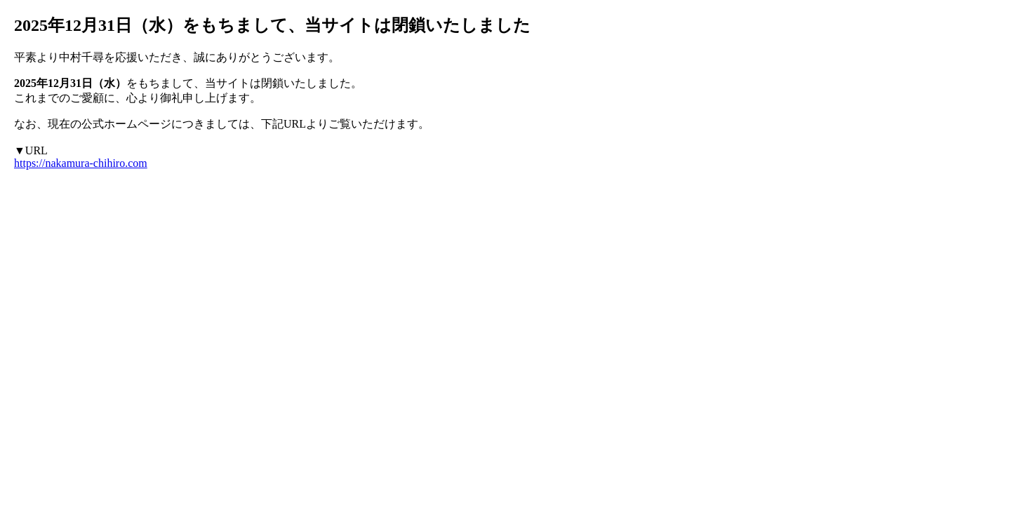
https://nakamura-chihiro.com (80, 163)
